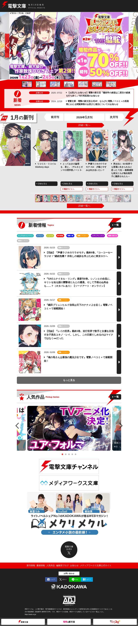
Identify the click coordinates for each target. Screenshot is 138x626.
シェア (52, 579)
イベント (40, 235)
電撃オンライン (23, 241)
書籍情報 (41, 565)
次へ (133, 46)
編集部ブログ (62, 565)
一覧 (116, 225)
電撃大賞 (70, 235)
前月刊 (55, 117)
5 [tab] (75, 454)
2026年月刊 (84, 117)
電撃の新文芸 (112, 235)
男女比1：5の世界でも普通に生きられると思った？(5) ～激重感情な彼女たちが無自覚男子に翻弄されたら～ (122, 170)
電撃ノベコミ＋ (82, 235)
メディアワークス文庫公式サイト (95, 565)
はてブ (88, 579)
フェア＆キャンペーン (25, 235)
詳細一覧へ (84, 125)
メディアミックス (98, 235)
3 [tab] (69, 454)
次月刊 (114, 117)
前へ (4, 46)
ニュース (50, 235)
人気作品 (50, 565)
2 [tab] (66, 454)
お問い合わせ (69, 573)
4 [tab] (72, 454)
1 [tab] (62, 454)
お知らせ (74, 565)
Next (134, 148)
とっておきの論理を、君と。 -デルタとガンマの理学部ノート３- (72, 167)
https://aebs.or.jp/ (30, 614)
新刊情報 (60, 235)
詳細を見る (42, 184)
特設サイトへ (68, 189)
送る (76, 579)
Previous (34, 148)
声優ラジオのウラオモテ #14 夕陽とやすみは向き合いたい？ (96, 167)
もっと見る (69, 380)
